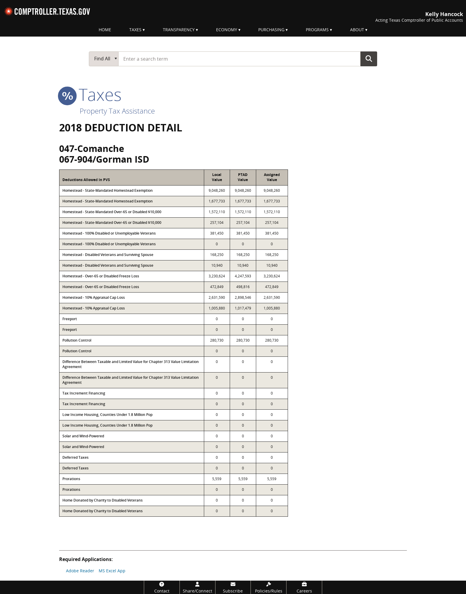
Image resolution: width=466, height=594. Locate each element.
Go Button (368, 58)
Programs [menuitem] (317, 29)
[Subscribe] (233, 587)
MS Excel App (112, 570)
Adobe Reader (80, 570)
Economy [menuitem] (226, 29)
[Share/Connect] (197, 587)
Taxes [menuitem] (135, 29)
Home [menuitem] (105, 29)
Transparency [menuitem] (179, 29)
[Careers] (304, 587)
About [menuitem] (357, 29)
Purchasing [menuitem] (271, 29)
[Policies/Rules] (268, 587)
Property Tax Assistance (117, 111)
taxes (90, 94)
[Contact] (162, 587)
